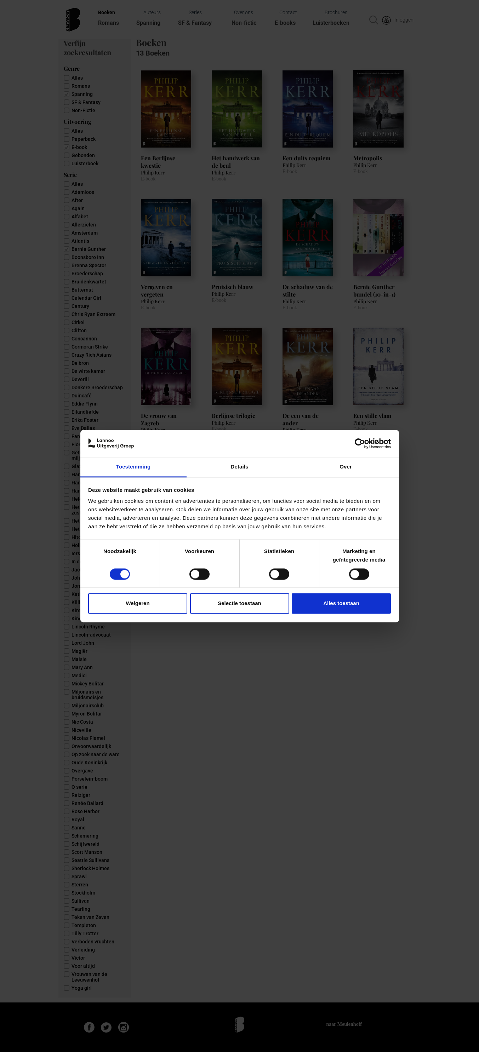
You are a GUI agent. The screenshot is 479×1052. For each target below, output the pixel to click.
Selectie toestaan (239, 603)
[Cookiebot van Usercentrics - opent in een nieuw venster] (360, 443)
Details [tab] (240, 467)
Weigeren (137, 603)
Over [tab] (346, 467)
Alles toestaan (341, 603)
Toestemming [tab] (133, 467)
